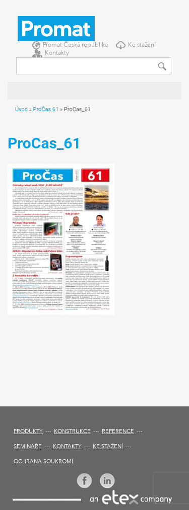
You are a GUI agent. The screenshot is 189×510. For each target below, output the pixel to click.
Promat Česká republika (75, 45)
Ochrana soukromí (43, 462)
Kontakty (57, 53)
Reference (118, 432)
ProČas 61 (45, 109)
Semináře (28, 447)
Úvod (21, 109)
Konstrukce (72, 432)
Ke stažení (142, 45)
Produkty (28, 432)
